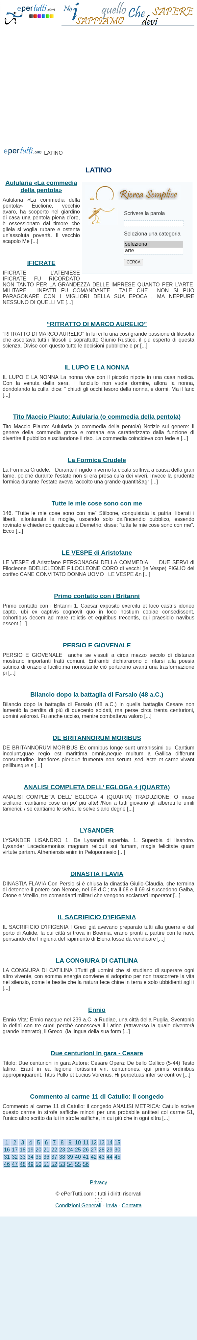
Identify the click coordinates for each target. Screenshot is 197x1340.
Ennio (97, 1009)
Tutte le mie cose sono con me (97, 503)
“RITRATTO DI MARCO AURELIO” (97, 324)
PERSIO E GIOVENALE (97, 645)
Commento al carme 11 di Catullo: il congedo (96, 1096)
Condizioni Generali (78, 1205)
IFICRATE (41, 262)
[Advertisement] (78, 112)
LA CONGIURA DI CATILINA (97, 960)
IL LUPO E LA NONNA (96, 367)
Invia (111, 1205)
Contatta (131, 1205)
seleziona (153, 244)
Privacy (98, 1182)
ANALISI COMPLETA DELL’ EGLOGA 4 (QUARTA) (97, 787)
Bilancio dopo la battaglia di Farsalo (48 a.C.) (96, 694)
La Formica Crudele (97, 460)
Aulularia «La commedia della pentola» (41, 186)
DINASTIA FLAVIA (97, 873)
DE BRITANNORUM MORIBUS (97, 737)
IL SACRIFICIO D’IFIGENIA (97, 917)
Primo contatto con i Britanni (97, 595)
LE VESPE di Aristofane (97, 552)
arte (153, 251)
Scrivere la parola (144, 213)
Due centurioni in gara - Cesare (97, 1053)
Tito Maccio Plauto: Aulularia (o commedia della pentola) (97, 416)
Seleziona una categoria (152, 233)
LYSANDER (97, 830)
